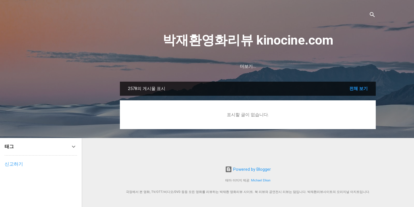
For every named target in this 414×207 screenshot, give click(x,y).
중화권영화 (283, 66)
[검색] (372, 15)
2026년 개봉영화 (190, 66)
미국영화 (253, 66)
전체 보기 (358, 88)
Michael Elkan (261, 180)
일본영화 (313, 66)
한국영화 (226, 66)
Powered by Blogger (248, 169)
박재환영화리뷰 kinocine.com (248, 40)
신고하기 (14, 164)
